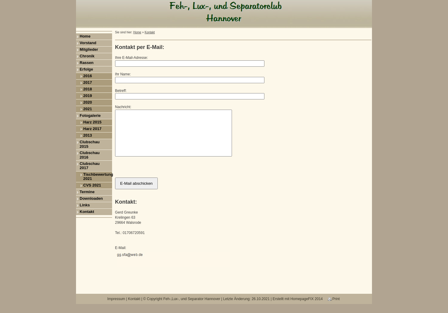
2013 (87, 135)
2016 (87, 76)
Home (85, 36)
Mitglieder (89, 49)
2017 (87, 82)
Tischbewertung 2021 (97, 176)
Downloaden (91, 198)
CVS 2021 (92, 185)
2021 (87, 109)
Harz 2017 (92, 128)
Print (334, 308)
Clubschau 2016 (89, 154)
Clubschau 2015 (89, 144)
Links (85, 205)
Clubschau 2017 (89, 165)
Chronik (87, 56)
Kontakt (87, 211)
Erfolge (86, 69)
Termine (87, 192)
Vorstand (88, 43)
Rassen (86, 62)
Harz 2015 (92, 122)
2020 (87, 102)
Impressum (116, 308)
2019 (87, 95)
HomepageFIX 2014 (307, 308)
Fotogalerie (90, 115)
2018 (87, 89)
